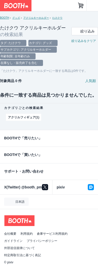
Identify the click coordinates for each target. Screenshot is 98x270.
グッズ (16, 17)
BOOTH (4, 17)
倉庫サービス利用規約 (52, 233)
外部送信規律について (19, 248)
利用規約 (26, 233)
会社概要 (10, 233)
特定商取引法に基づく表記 (22, 255)
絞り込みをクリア (83, 41)
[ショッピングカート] (80, 5)
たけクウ (57, 17)
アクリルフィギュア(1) (23, 117)
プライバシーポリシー (42, 240)
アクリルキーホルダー (36, 17)
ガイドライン (13, 240)
